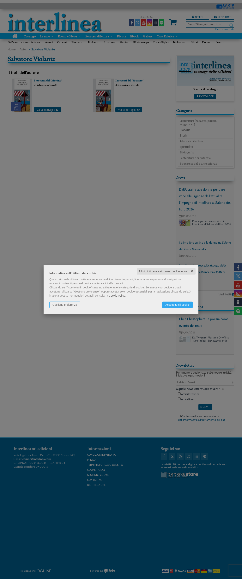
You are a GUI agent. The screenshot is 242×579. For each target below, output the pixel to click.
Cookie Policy (117, 295)
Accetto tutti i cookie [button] (177, 304)
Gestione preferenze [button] (64, 304)
